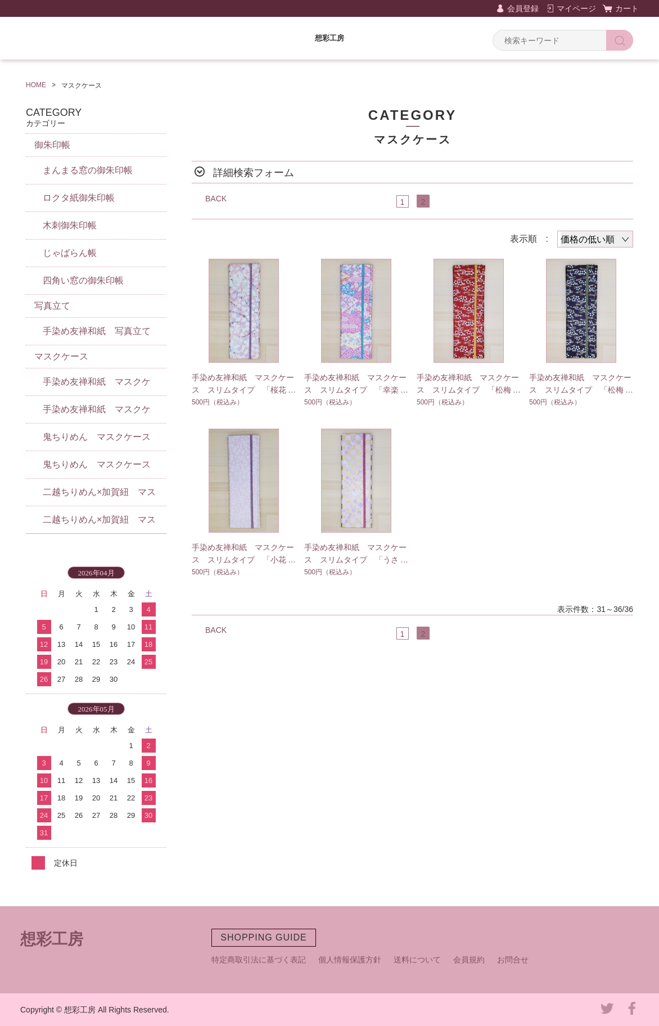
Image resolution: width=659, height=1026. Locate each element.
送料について (417, 959)
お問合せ (513, 959)
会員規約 (469, 959)
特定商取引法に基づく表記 (258, 959)
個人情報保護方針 (349, 959)
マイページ (576, 8)
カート (627, 8)
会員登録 (523, 8)
